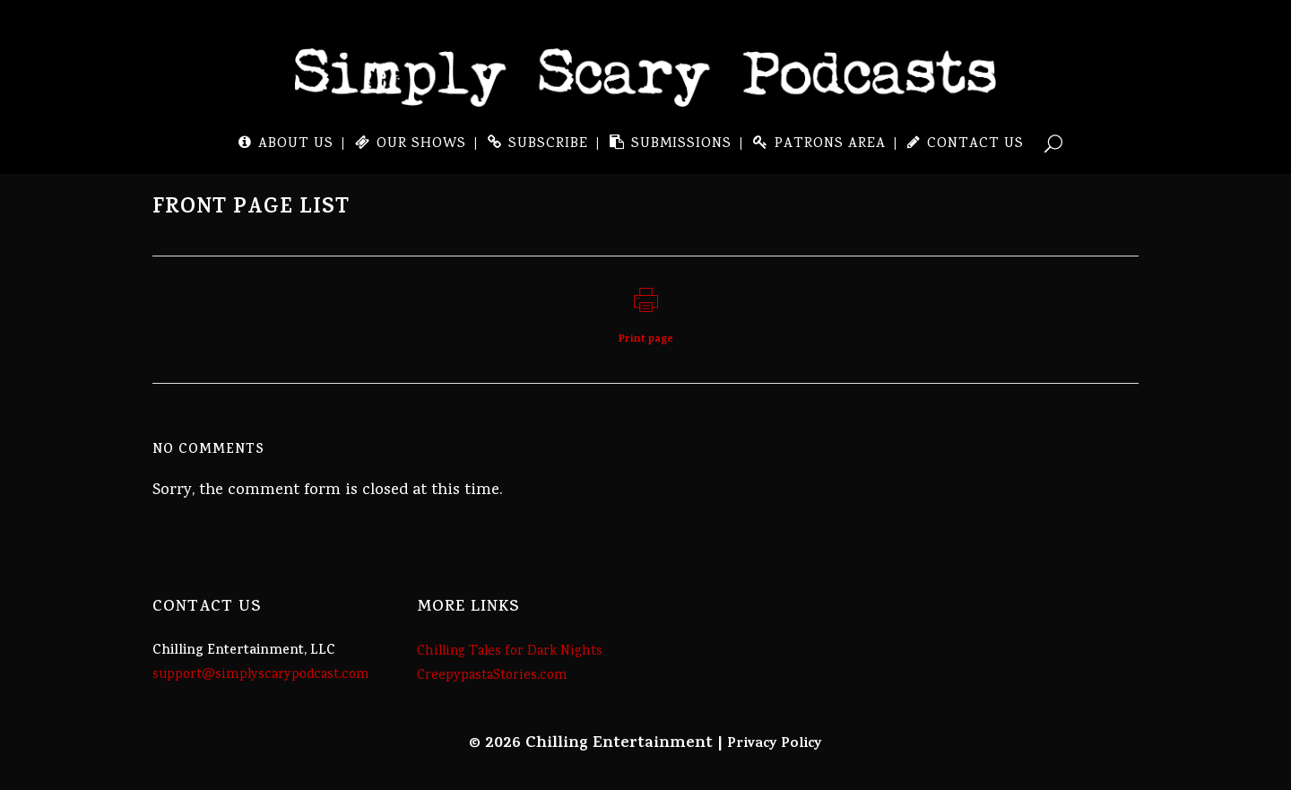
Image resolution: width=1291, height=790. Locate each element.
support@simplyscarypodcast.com (260, 675)
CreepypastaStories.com (492, 676)
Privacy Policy (774, 744)
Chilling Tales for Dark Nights (509, 652)
